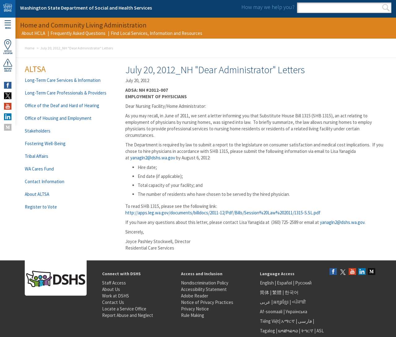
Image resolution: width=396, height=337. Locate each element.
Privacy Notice (195, 309)
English (267, 283)
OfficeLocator (7, 47)
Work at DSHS (115, 296)
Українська (296, 311)
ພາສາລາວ (288, 331)
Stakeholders (37, 131)
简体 (264, 292)
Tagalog (267, 331)
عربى (265, 302)
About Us (111, 289)
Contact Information (44, 181)
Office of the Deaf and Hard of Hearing (62, 105)
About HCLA (33, 33)
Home (29, 48)
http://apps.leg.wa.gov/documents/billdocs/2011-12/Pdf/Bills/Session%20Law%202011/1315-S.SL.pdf (223, 213)
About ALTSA (37, 194)
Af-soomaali (271, 311)
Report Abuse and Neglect (127, 315)
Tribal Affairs (36, 156)
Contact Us (113, 302)
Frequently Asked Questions (77, 33)
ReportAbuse (7, 65)
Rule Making (192, 315)
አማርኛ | (289, 321)
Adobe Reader (194, 296)
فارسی (304, 321)
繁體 (277, 292)
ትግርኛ (307, 331)
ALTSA (35, 69)
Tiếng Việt (269, 321)
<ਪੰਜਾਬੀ (299, 302)
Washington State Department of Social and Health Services (86, 8)
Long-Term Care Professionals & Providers (65, 93)
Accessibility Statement (204, 289)
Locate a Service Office (124, 309)
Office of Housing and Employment (58, 118)
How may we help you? (268, 7)
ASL (320, 331)
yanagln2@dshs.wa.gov (152, 158)
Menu (8, 24)
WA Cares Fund (39, 169)
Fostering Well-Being (45, 143)
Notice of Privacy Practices (207, 302)
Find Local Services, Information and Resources (156, 33)
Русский (303, 283)
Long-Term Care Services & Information (63, 80)
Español (284, 283)
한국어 (292, 292)
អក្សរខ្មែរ (281, 302)
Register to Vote (41, 207)
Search (386, 7)
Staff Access (114, 283)
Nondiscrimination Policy (204, 283)
